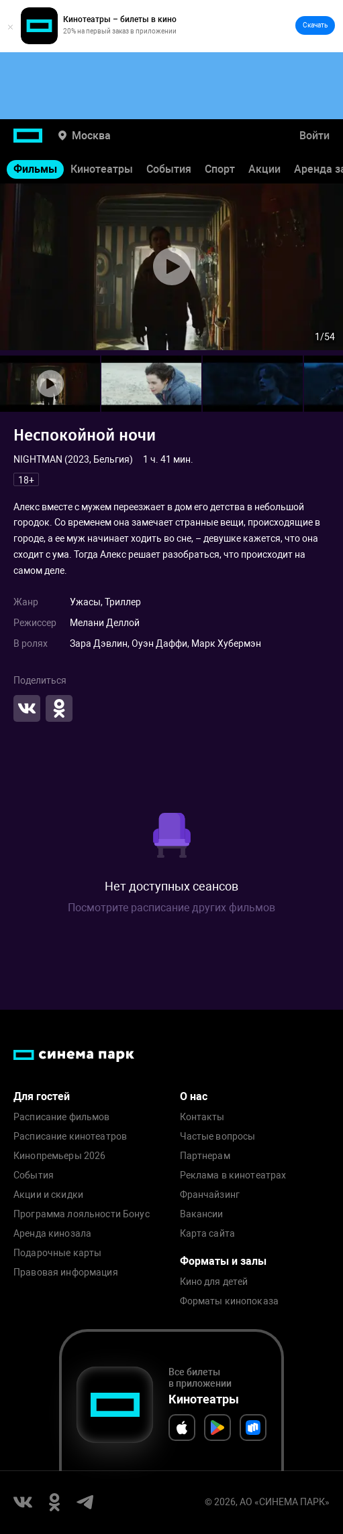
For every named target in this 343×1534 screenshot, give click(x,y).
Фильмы (35, 169)
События (168, 169)
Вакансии (202, 1214)
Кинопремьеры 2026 (59, 1156)
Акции (264, 169)
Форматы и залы (223, 1261)
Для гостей (41, 1096)
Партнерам (205, 1156)
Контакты (202, 1117)
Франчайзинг (210, 1195)
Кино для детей (214, 1282)
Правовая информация (65, 1273)
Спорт (220, 169)
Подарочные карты (57, 1253)
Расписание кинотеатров (70, 1137)
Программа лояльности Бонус (81, 1214)
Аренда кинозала (52, 1234)
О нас (193, 1096)
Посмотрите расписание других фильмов (171, 907)
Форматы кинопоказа (229, 1301)
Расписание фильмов (61, 1117)
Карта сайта (208, 1234)
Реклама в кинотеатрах (233, 1175)
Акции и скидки (48, 1195)
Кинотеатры (101, 169)
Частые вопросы (218, 1137)
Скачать (315, 25)
